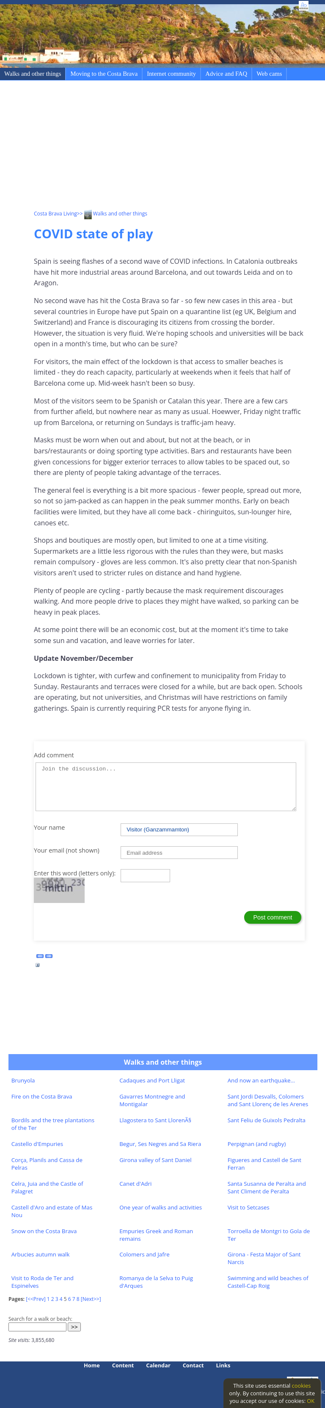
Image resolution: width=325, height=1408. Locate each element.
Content (123, 1365)
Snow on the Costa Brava (44, 1231)
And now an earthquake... (261, 1080)
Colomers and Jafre (144, 1254)
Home (92, 1365)
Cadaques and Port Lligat (152, 1080)
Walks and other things (32, 73)
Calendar (158, 1365)
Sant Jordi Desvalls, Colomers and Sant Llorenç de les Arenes (268, 1100)
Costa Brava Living (55, 213)
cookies (301, 1385)
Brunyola (23, 1080)
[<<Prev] (35, 1299)
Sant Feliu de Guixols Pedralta (267, 1120)
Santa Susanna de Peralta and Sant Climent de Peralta (267, 1187)
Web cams (269, 73)
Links (223, 1365)
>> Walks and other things (112, 213)
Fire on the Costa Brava (41, 1096)
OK (310, 1401)
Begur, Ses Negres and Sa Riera (160, 1144)
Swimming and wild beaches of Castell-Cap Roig (268, 1281)
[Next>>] (91, 1299)
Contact (193, 1365)
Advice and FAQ (226, 73)
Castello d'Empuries (37, 1144)
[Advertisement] (179, 146)
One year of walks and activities (160, 1207)
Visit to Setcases (249, 1207)
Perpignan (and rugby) (257, 1144)
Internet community (171, 73)
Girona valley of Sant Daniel (155, 1160)
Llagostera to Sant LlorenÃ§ (155, 1120)
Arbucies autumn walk (40, 1254)
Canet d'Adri (135, 1183)
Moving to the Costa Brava (104, 73)
